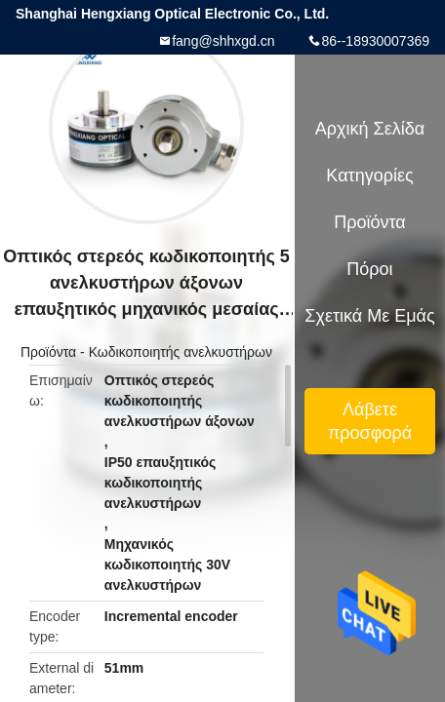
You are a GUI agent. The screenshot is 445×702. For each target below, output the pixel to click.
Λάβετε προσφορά (370, 421)
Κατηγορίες (369, 175)
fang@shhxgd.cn (223, 41)
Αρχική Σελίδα (370, 128)
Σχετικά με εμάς (369, 316)
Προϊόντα (48, 352)
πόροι (369, 269)
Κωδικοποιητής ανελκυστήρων (180, 352)
